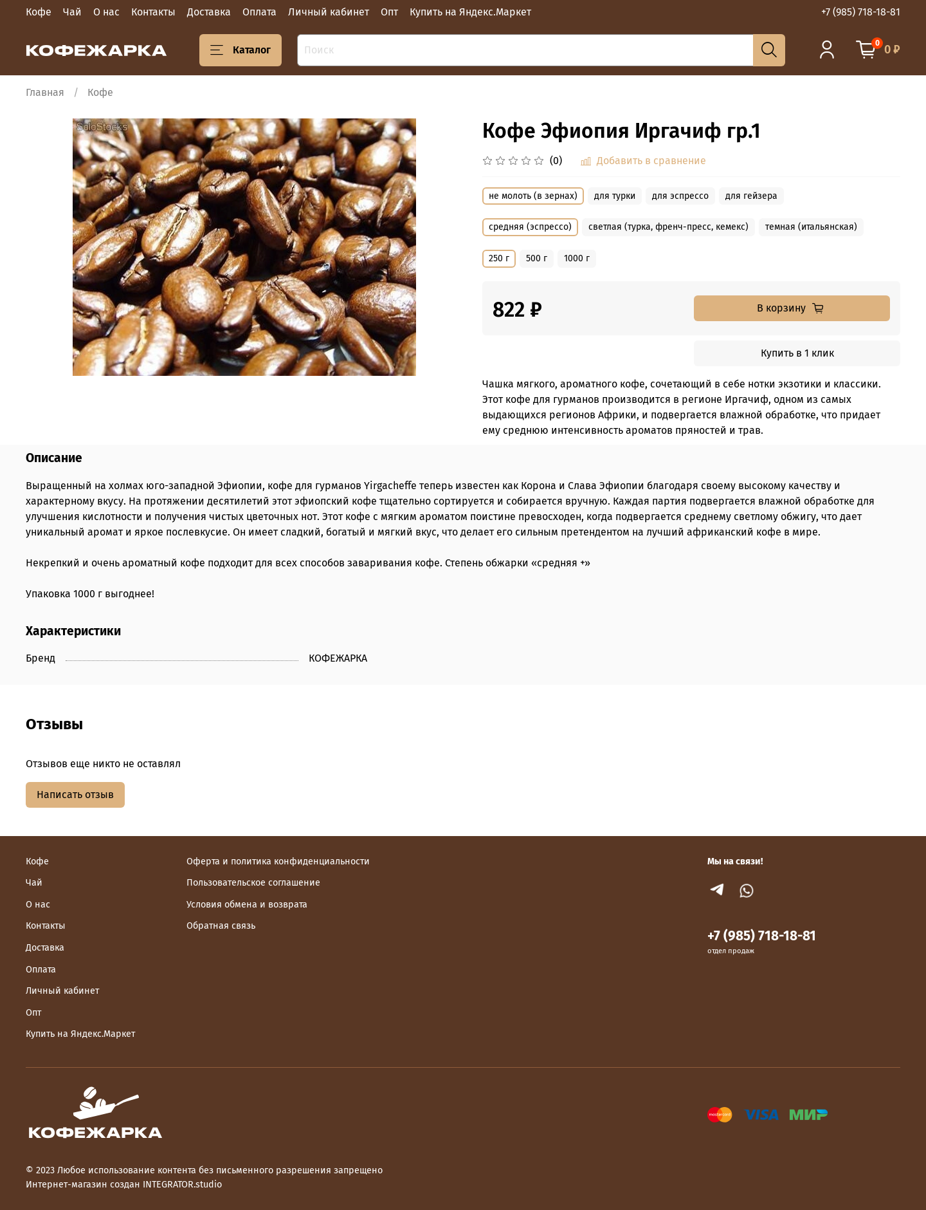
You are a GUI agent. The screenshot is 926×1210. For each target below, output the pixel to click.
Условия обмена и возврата (246, 904)
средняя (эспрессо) (530, 226)
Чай (72, 12)
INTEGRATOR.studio (182, 1184)
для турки (614, 196)
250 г (499, 258)
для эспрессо (680, 196)
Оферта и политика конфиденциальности (278, 861)
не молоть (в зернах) (533, 196)
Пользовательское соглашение (253, 882)
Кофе (38, 12)
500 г (536, 258)
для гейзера (751, 196)
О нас (106, 12)
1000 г (577, 258)
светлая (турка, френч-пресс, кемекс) (668, 226)
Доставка (209, 12)
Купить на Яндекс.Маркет (470, 12)
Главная (45, 92)
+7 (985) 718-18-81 (860, 12)
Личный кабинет (328, 12)
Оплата (259, 12)
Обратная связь (220, 925)
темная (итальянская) (811, 226)
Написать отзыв (75, 794)
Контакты (153, 12)
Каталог (240, 50)
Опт (389, 12)
